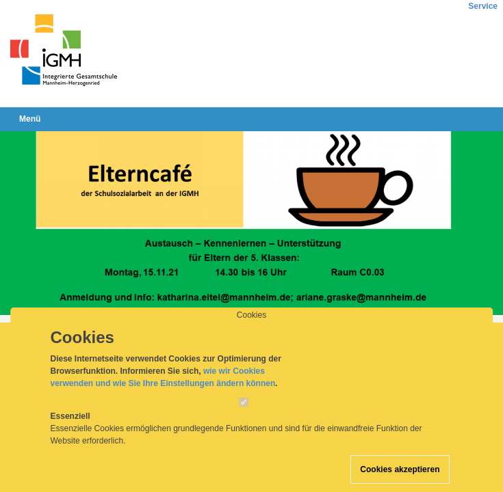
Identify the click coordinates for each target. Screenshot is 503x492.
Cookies (251, 328)
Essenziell (70, 429)
